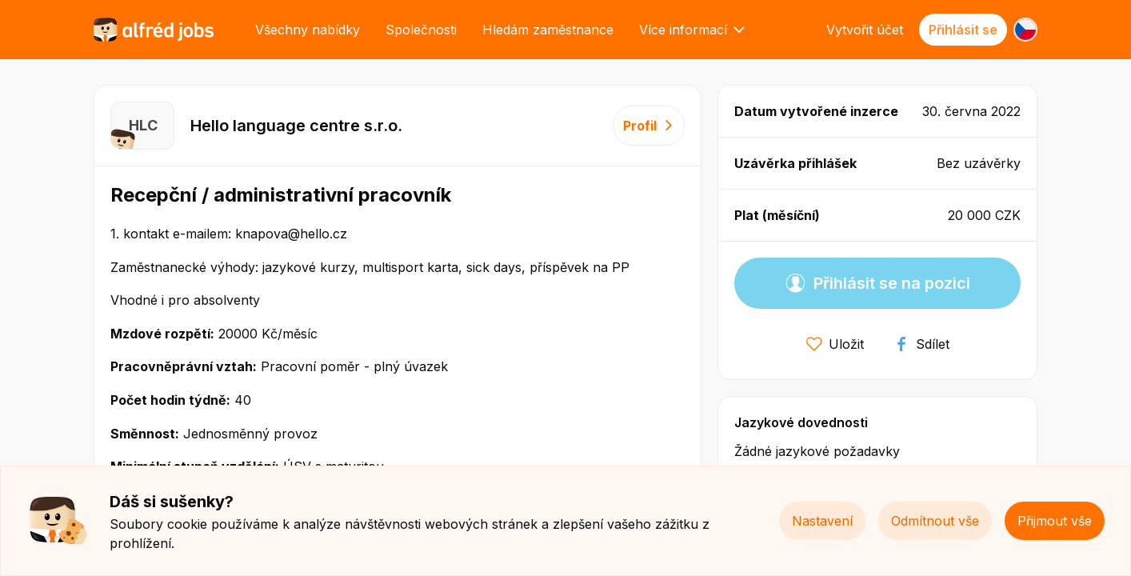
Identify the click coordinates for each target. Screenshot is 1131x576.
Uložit (835, 344)
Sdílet (921, 344)
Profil (648, 126)
